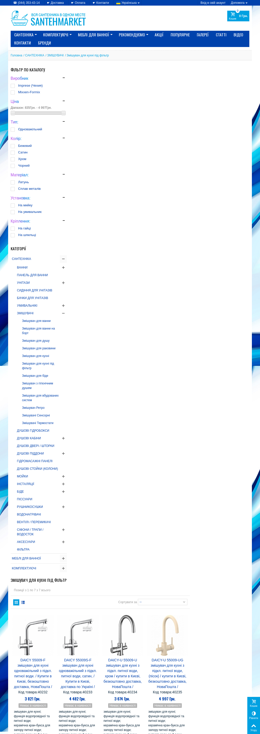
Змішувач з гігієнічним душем (37, 386)
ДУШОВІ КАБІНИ (29, 438)
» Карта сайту (143, 699)
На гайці (24, 228)
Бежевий (25, 146)
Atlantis (178, 602)
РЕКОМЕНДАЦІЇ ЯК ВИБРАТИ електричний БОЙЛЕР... (43, 623)
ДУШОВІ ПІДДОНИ (30, 453)
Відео (238, 35)
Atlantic (163, 602)
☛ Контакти (101, 3)
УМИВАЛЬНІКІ (27, 305)
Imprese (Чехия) (30, 85)
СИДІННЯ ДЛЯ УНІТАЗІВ (34, 290)
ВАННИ (22, 267)
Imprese (169, 631)
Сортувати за (187, 94)
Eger (152, 612)
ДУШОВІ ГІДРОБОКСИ (33, 430)
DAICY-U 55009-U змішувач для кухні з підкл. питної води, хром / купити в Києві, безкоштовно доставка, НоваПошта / (183, 168)
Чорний (23, 165)
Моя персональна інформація (214, 705)
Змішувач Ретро (33, 408)
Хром (22, 159)
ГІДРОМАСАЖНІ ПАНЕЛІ (35, 461)
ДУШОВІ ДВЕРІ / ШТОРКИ (35, 446)
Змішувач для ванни (36, 321)
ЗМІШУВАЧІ (55, 55)
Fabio (154, 616)
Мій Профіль (202, 687)
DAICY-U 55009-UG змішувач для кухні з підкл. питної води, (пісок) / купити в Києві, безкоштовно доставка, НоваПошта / (227, 168)
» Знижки (78, 694)
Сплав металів (29, 189)
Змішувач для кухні (35, 356)
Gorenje (140, 616)
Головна (16, 55)
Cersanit (140, 607)
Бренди (44, 43)
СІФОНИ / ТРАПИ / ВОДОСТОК (30, 532)
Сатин (22, 152)
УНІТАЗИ (23, 283)
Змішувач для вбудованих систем (40, 398)
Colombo (158, 607)
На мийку (25, 205)
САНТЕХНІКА (25, 35)
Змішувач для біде (35, 376)
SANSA (151, 645)
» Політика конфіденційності (31, 694)
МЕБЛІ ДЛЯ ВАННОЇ (95, 35)
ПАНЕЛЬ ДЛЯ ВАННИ (32, 275)
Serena (167, 645)
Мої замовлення (204, 694)
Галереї (203, 35)
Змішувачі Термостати (38, 423)
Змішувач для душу (36, 340)
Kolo (166, 636)
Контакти (22, 43)
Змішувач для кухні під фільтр (38, 366)
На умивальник (30, 212)
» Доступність (21, 709)
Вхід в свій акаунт (213, 3)
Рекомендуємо (134, 35)
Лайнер (158, 660)
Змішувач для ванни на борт (38, 331)
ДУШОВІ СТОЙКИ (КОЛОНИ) (37, 469)
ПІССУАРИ (24, 499)
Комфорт (141, 660)
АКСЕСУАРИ (26, 542)
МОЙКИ (22, 476)
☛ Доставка (55, 3)
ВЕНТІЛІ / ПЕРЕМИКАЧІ (34, 522)
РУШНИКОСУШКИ (30, 507)
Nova (166, 640)
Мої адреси (201, 699)
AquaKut (177, 597)
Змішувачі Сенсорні (36, 415)
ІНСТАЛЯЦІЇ (25, 484)
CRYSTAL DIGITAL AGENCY (46, 728)
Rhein (178, 640)
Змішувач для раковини (39, 348)
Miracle (179, 636)
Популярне (180, 35)
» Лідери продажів (85, 705)
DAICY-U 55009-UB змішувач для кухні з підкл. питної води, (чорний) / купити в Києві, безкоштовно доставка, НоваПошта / (94, 332)
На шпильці (27, 235)
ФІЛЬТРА (23, 549)
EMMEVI (167, 612)
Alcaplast (159, 597)
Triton (156, 650)
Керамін (167, 655)
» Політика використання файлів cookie (34, 702)
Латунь (23, 182)
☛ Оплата (78, 3)
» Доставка (141, 694)
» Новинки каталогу (86, 699)
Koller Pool (150, 636)
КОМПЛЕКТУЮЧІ (57, 35)
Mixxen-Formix (29, 92)
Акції (159, 35)
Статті (221, 35)
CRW (173, 607)
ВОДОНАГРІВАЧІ (29, 514)
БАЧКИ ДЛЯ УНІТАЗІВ (32, 298)
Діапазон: (17, 108)
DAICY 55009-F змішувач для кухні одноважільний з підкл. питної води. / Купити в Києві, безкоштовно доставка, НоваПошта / (94, 168)
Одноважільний (30, 129)
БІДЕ (20, 491)
